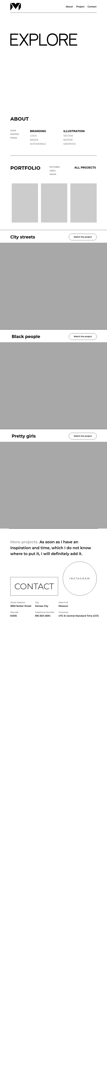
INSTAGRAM (79, 578)
